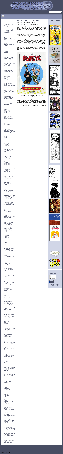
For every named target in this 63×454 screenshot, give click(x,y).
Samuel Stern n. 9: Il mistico (9, 338)
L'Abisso (5, 215)
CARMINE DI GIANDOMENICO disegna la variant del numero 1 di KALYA (9, 57)
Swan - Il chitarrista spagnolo (9, 375)
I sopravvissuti (6, 148)
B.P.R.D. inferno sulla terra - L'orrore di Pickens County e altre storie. (9, 42)
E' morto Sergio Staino (8, 103)
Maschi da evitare (7, 262)
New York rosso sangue (8, 289)
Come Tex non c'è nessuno (9, 73)
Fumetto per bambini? (8, 124)
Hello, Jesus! (6, 136)
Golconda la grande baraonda (9, 131)
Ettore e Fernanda (7, 110)
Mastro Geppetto (7, 263)
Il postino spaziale (7, 171)
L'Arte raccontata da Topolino (9, 216)
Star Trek (5, 366)
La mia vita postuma (7, 235)
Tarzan (5, 377)
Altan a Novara (6, 31)
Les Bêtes (5, 244)
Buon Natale (6, 55)
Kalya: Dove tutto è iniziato (9, 211)
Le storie (5, 242)
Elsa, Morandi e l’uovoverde (9, 106)
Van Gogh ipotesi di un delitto (9, 428)
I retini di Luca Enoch (7, 146)
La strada (5, 238)
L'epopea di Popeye (7, 217)
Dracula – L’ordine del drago (9, 89)
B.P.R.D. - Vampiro (7, 38)
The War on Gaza (7, 391)
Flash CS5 (6, 117)
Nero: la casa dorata (7, 288)
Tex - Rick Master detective (9, 383)
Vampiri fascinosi (7, 426)
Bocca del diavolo (7, 53)
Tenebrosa (6, 379)
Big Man (5, 50)
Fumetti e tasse (6, 123)
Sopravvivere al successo (8, 363)
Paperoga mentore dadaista (9, 309)
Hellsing (5, 137)
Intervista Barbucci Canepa (9, 205)
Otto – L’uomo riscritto (8, 297)
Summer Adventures (7, 371)
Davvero (5, 82)
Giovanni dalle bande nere (8, 130)
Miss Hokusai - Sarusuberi (8, 268)
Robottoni (5, 335)
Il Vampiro (5, 184)
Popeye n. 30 (6, 321)
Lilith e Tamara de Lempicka (9, 248)
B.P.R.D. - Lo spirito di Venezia (9, 39)
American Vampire (7, 32)
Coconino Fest (6, 67)
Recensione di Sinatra (8, 334)
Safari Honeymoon (7, 336)
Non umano (6, 291)
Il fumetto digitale (7, 163)
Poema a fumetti (7, 317)
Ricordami (52, 280)
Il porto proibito (6, 170)
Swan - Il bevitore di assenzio (9, 374)
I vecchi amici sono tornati (8, 149)
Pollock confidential (7, 318)
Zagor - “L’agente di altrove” (9, 435)
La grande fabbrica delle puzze (9, 232)
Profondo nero (6, 323)
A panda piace (6, 26)
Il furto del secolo (7, 164)
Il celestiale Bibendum (8, 155)
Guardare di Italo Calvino (8, 132)
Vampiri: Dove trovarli (8, 427)
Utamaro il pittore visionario (9, 22)
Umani (5, 413)
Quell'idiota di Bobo (7, 327)
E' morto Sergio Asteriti (8, 102)
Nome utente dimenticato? (54, 284)
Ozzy (5, 298)
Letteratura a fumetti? (8, 245)
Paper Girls (6, 300)
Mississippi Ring (7, 271)
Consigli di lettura (7, 75)
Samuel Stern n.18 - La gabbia (9, 342)
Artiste (5, 37)
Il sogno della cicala (7, 182)
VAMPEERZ (6, 422)
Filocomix (5, 113)
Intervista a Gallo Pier (8, 197)
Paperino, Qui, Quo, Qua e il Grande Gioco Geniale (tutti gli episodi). (9, 307)
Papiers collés (6, 310)
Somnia (5, 362)
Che (4, 60)
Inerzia (5, 189)
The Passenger (6, 388)
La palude (5, 236)
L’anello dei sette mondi (8, 223)
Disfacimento (6, 84)
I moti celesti (6, 144)
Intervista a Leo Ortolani (8, 202)
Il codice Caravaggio (7, 156)
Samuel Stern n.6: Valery (8, 350)
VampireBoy (6, 424)
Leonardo (5, 243)
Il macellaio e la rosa (7, 165)
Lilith (4, 247)
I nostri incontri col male (8, 145)
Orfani (5, 296)
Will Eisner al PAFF (7, 432)
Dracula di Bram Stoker (8, 90)
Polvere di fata (6, 320)
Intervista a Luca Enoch (8, 203)
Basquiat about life (7, 46)
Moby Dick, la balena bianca (9, 277)
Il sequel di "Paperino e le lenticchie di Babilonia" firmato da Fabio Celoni (9, 180)
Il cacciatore (6, 152)
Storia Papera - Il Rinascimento (9, 367)
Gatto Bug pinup (7, 125)
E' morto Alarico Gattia (8, 100)
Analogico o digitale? (7, 33)
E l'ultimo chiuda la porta (8, 97)
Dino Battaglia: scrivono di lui (9, 83)
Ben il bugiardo (6, 49)
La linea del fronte (7, 234)
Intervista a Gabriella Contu (9, 196)
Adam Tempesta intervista (8, 27)
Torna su (60, 452)
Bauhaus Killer (6, 47)
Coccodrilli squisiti (7, 66)
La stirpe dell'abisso (7, 237)
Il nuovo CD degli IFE (8, 169)
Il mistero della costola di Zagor (9, 166)
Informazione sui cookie (6, 451)
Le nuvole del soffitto (7, 241)
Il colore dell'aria (7, 157)
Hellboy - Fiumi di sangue (8, 135)
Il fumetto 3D (6, 162)
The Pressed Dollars (7, 389)
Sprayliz (5, 364)
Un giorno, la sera (7, 417)
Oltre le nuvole (6, 294)
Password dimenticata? (53, 285)
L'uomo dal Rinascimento (8, 222)
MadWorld (5, 252)
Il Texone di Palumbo (7, 183)
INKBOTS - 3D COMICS (8, 190)
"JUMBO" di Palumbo (8, 23)
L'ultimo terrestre (7, 218)
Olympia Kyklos (6, 295)
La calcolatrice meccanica (8, 225)
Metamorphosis (6, 267)
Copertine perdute (7, 76)
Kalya (5, 210)
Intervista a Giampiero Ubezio (9, 198)
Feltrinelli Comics (7, 111)
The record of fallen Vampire (9, 390)
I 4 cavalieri (6, 138)
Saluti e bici (6, 337)
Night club (5, 290)
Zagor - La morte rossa (8, 436)
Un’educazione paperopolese (9, 419)
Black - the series (7, 51)
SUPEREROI (6, 373)
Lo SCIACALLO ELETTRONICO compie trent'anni (8, 250)
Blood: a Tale (6, 52)
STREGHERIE (6, 370)
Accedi (51, 282)
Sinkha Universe (7, 361)
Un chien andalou (7, 414)
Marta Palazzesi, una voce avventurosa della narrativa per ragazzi (9, 260)
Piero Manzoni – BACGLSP (9, 316)
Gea (4, 126)
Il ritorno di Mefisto (7, 172)
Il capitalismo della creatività (9, 153)
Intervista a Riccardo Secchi (9, 204)
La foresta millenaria (7, 229)
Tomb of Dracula (7, 393)
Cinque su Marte (7, 65)
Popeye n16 (6, 322)
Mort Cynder (6, 281)
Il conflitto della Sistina (8, 158)
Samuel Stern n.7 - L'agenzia (9, 351)
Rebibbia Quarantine (7, 330)
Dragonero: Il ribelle (7, 93)
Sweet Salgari (6, 376)
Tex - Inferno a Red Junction (9, 380)
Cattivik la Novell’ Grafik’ (8, 59)
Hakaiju (5, 133)
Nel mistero (6, 287)
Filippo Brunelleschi (7, 112)
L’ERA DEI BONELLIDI (8, 224)
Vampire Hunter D (7, 423)
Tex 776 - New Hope (7, 384)
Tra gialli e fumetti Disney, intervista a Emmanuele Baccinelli (8, 407)
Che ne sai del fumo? (8, 62)
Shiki (4, 360)
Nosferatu (5, 293)
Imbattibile (5, 188)
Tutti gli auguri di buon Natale (9, 412)
